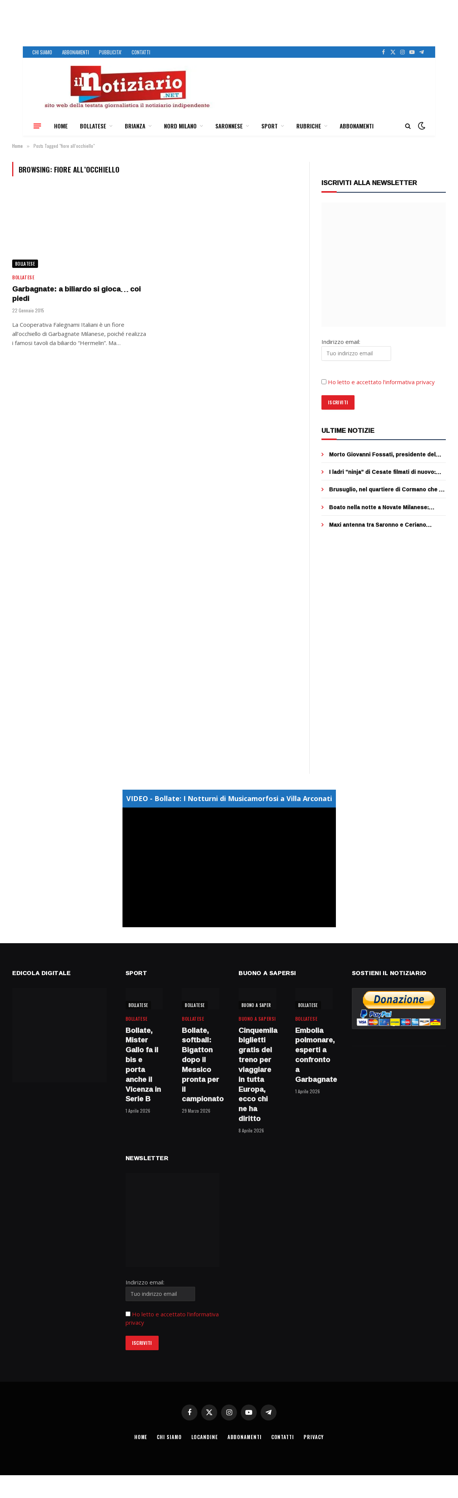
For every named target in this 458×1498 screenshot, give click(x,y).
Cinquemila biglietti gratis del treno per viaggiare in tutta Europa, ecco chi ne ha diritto (257, 1075)
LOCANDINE (204, 1437)
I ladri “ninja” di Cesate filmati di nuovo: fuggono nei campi (382, 472)
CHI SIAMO (42, 52)
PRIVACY (314, 1437)
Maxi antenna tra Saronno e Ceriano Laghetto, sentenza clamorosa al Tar (378, 525)
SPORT (269, 126)
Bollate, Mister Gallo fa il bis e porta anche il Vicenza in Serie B (143, 1065)
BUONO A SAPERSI (258, 1005)
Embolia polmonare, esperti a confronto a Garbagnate (314, 1055)
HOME (61, 126)
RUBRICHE (308, 126)
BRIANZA (135, 126)
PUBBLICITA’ (110, 52)
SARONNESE (229, 126)
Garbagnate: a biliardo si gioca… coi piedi (76, 294)
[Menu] (37, 125)
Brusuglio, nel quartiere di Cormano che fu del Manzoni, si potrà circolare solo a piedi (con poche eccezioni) (386, 489)
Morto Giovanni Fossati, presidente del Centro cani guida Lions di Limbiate (382, 454)
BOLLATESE (93, 126)
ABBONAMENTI (75, 52)
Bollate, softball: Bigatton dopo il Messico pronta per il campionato (200, 1065)
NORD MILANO (180, 126)
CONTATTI (141, 52)
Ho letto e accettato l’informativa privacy (381, 382)
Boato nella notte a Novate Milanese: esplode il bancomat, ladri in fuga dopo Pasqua (381, 507)
